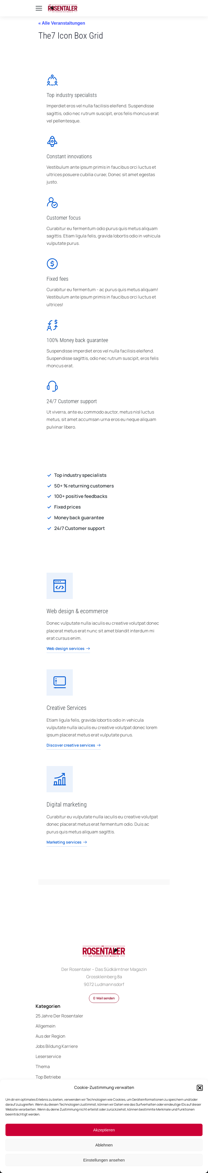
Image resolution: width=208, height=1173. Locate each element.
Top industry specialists (72, 95)
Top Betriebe (48, 1077)
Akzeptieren (104, 1130)
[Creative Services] (60, 682)
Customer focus (64, 217)
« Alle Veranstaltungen (61, 23)
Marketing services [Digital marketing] (67, 842)
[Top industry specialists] (52, 80)
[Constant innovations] (52, 141)
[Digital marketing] (60, 779)
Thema (43, 1066)
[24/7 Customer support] (52, 386)
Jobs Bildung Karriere (57, 1046)
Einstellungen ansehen (104, 1160)
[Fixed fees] (52, 263)
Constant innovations (69, 156)
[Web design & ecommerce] (60, 586)
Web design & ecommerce (77, 611)
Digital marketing (67, 804)
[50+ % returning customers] (104, 486)
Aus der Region (50, 1036)
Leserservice (48, 1056)
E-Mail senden (104, 998)
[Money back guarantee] (104, 517)
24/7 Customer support (72, 401)
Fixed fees (57, 279)
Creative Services (66, 707)
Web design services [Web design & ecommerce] (68, 649)
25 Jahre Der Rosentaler (59, 1016)
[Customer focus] (52, 202)
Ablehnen (103, 1145)
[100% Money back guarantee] (52, 325)
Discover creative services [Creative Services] (74, 745)
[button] (200, 1088)
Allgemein (46, 1026)
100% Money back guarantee (77, 340)
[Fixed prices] (104, 507)
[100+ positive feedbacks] (104, 496)
